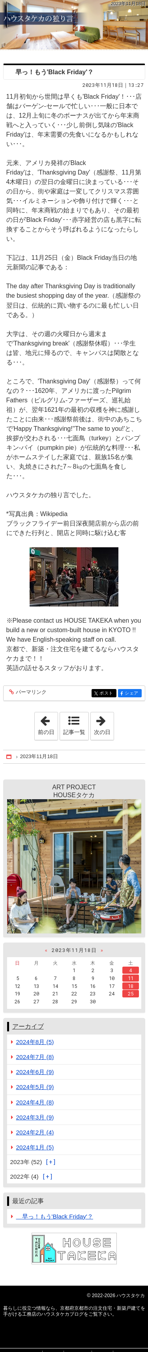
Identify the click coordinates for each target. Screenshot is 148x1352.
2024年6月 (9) (35, 1071)
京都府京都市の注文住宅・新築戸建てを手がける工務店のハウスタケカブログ (74, 24)
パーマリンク (31, 692)
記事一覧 (74, 732)
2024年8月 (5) (35, 1041)
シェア (132, 693)
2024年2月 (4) (35, 1132)
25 (130, 993)
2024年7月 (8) (35, 1056)
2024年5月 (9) (35, 1086)
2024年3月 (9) (35, 1117)
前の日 (48, 723)
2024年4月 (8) (35, 1102)
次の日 (104, 723)
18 (130, 986)
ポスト (107, 693)
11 (130, 978)
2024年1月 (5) (35, 1147)
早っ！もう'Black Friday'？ (51, 72)
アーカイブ (28, 1026)
